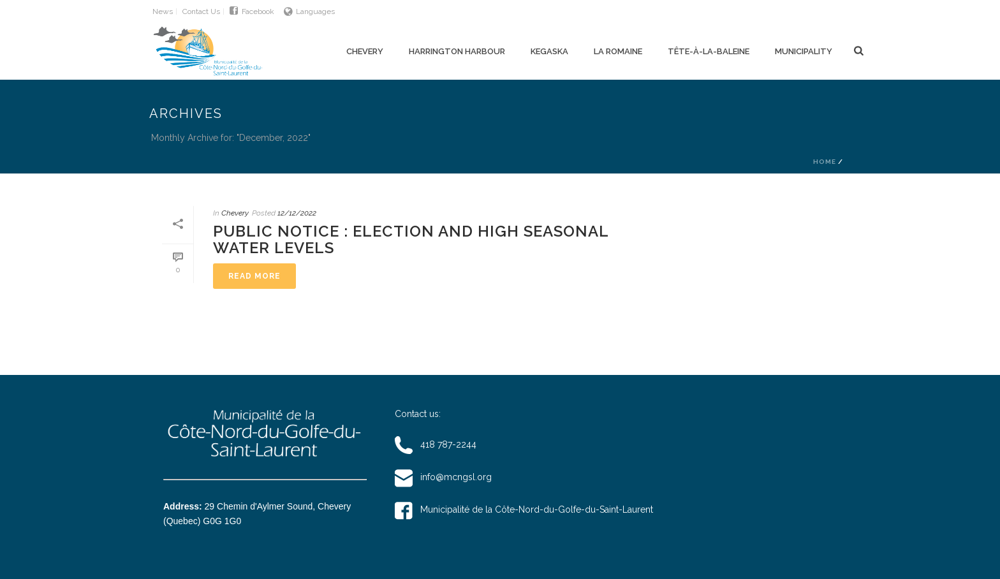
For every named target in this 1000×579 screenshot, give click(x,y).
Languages (309, 11)
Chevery (364, 51)
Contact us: (418, 414)
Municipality (803, 51)
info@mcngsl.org (443, 477)
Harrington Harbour (457, 51)
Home (824, 161)
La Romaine (618, 51)
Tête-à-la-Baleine (708, 51)
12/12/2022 (296, 213)
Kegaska (549, 51)
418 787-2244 (435, 444)
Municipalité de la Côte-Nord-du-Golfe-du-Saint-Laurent (524, 509)
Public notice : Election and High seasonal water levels (410, 239)
